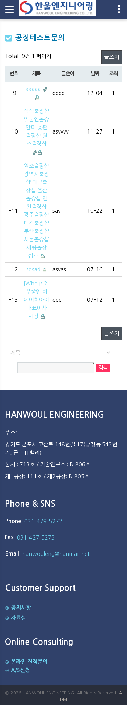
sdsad (34, 269)
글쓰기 (111, 57)
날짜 (95, 73)
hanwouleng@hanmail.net (56, 554)
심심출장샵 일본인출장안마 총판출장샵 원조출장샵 (36, 127)
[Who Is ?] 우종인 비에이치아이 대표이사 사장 (36, 300)
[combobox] (63, 352)
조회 (113, 73)
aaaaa (33, 89)
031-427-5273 (36, 537)
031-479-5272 (43, 521)
